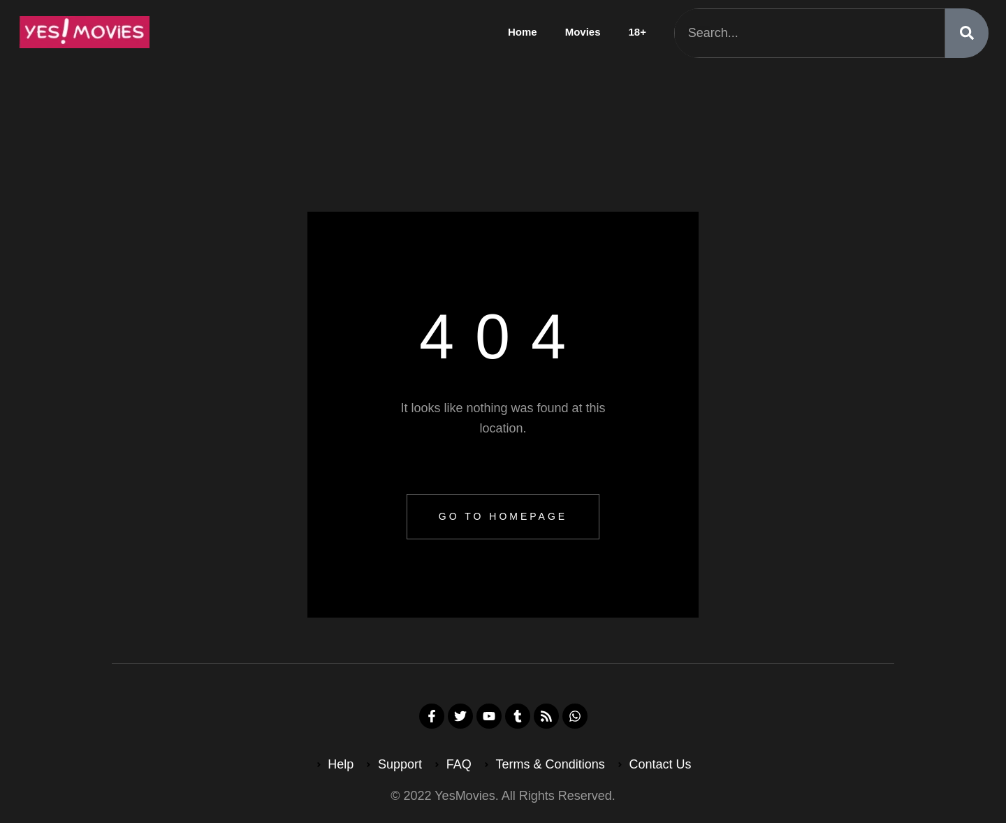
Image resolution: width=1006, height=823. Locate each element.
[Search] (967, 33)
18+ (637, 32)
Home (522, 32)
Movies (583, 32)
